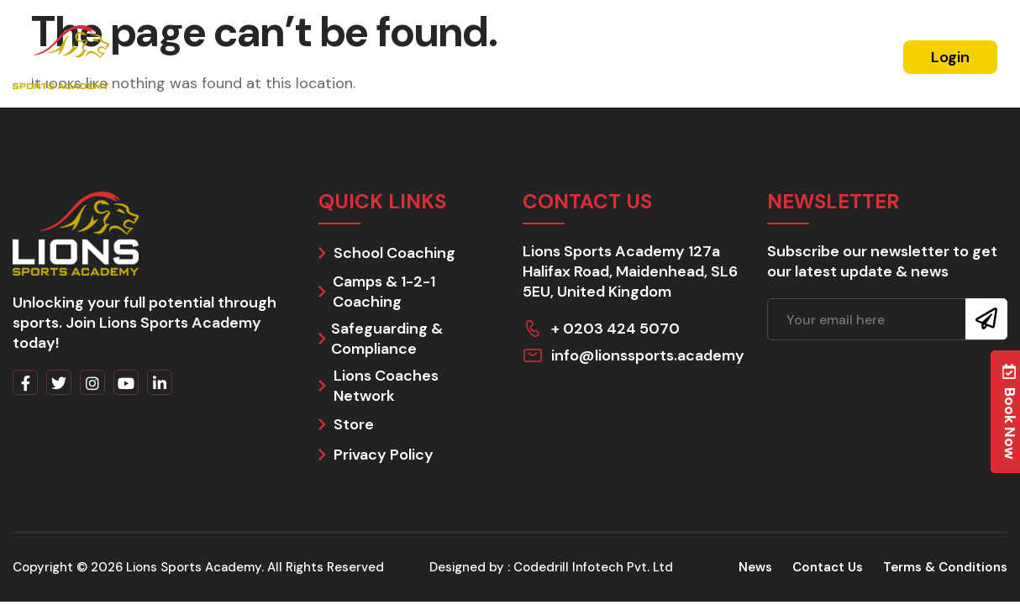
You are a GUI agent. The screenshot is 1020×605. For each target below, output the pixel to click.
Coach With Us (633, 57)
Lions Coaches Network (386, 386)
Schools (450, 57)
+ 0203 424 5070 (615, 328)
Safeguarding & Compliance (387, 338)
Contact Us (827, 567)
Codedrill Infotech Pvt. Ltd (593, 567)
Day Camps (530, 57)
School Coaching (394, 253)
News (717, 57)
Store (354, 424)
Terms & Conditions (945, 567)
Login (950, 57)
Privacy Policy (384, 455)
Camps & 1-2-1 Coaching (384, 291)
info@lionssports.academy (647, 355)
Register (845, 57)
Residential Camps (345, 57)
